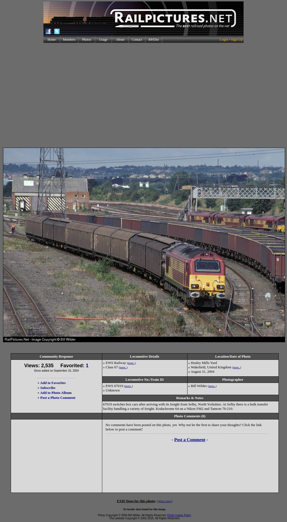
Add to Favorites (53, 383)
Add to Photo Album (56, 393)
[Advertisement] (142, 95)
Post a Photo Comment (57, 398)
